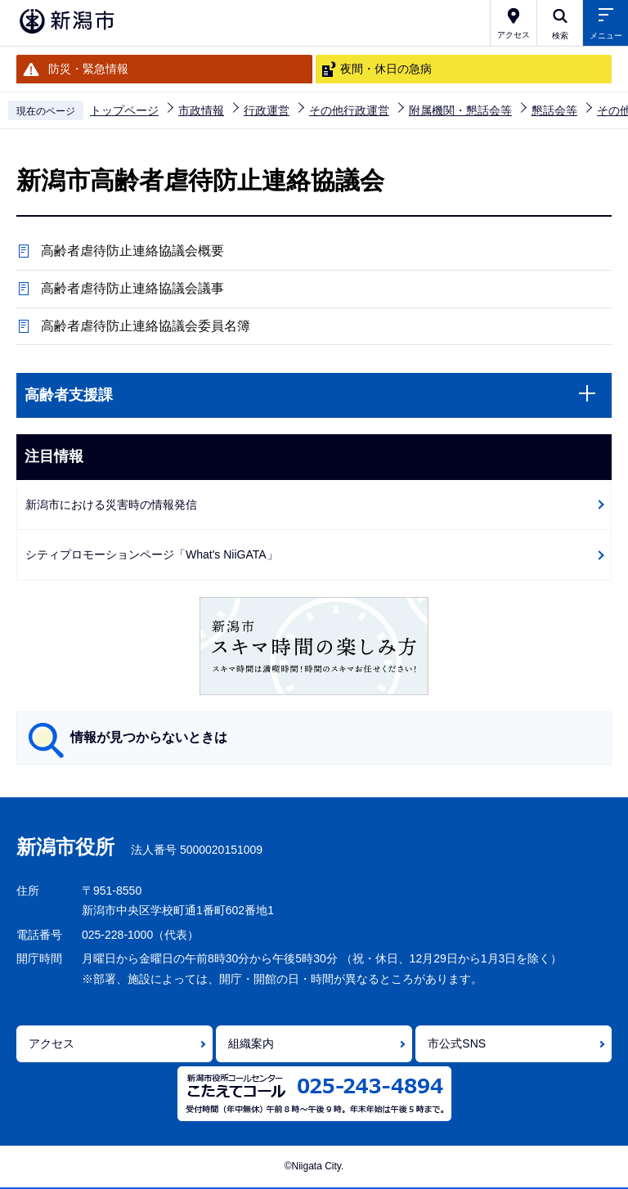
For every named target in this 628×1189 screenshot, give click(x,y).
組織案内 (251, 1043)
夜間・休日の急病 (386, 68)
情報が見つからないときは (148, 737)
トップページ (124, 110)
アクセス (51, 1043)
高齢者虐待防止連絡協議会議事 (132, 288)
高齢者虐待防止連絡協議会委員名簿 (145, 326)
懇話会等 (554, 110)
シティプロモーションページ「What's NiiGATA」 (151, 554)
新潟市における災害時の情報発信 (111, 504)
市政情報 (201, 110)
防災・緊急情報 (88, 68)
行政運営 (266, 110)
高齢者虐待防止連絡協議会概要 (132, 251)
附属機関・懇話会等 (460, 110)
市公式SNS (457, 1043)
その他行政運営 (349, 110)
